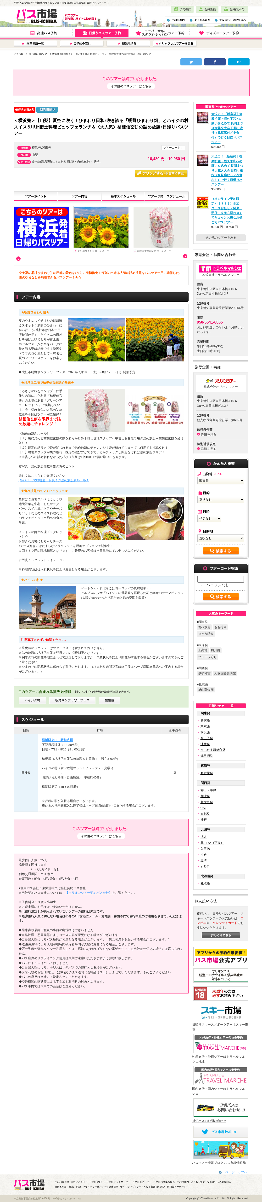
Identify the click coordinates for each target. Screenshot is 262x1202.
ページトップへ (236, 1172)
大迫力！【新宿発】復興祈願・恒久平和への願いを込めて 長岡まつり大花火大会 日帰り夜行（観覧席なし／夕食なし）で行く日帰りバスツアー (227, 170)
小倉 (204, 854)
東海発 (205, 765)
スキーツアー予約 (149, 1182)
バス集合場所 (168, 1182)
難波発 (205, 796)
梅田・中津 (208, 790)
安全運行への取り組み (219, 1182)
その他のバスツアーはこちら (131, 86)
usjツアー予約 (104, 1182)
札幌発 (205, 883)
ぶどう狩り (206, 634)
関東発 (205, 713)
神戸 (204, 819)
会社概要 (113, 1186)
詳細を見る (208, 434)
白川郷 (215, 650)
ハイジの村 (32, 700)
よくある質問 (198, 1182)
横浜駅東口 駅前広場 (57, 740)
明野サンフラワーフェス (72, 700)
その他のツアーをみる (220, 237)
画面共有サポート (176, 1186)
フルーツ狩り (207, 657)
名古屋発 (207, 773)
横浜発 (55, 54)
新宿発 (205, 720)
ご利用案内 (183, 1182)
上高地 (202, 650)
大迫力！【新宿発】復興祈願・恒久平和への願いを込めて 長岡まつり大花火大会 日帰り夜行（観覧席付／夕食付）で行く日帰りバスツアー (227, 128)
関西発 (205, 783)
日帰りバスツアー (39, 54)
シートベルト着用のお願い (150, 1186)
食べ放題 (204, 627)
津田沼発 (207, 756)
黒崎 (204, 860)
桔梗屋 (109, 700)
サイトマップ (127, 1186)
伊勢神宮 (204, 673)
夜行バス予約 (62, 1182)
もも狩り (220, 627)
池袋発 (205, 744)
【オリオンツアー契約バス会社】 (88, 892)
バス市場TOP (21, 54)
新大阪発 (207, 802)
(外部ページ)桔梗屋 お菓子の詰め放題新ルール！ (54, 480)
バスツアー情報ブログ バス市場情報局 (219, 1163)
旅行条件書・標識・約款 (68, 1186)
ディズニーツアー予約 (126, 1182)
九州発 (205, 829)
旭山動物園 (206, 689)
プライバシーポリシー (95, 1186)
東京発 (205, 726)
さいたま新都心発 (213, 750)
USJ (203, 808)
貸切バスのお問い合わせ (209, 1121)
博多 (204, 837)
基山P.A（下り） (212, 843)
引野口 (205, 866)
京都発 (205, 814)
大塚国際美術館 (225, 673)
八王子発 (207, 738)
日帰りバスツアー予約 (83, 1182)
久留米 (205, 848)
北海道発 (207, 876)
